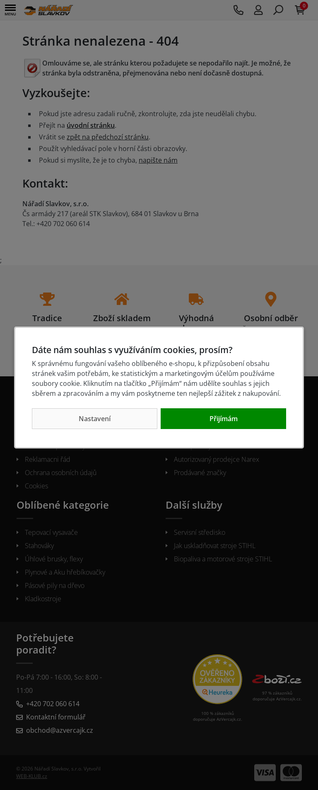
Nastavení (95, 418)
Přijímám (224, 418)
